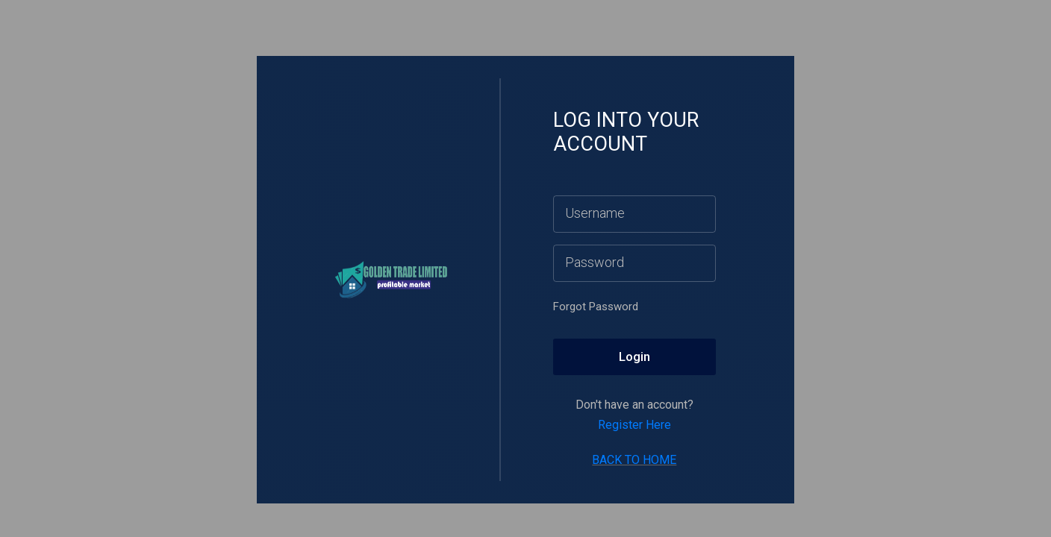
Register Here (634, 425)
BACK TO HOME (634, 460)
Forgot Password (595, 306)
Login (634, 356)
